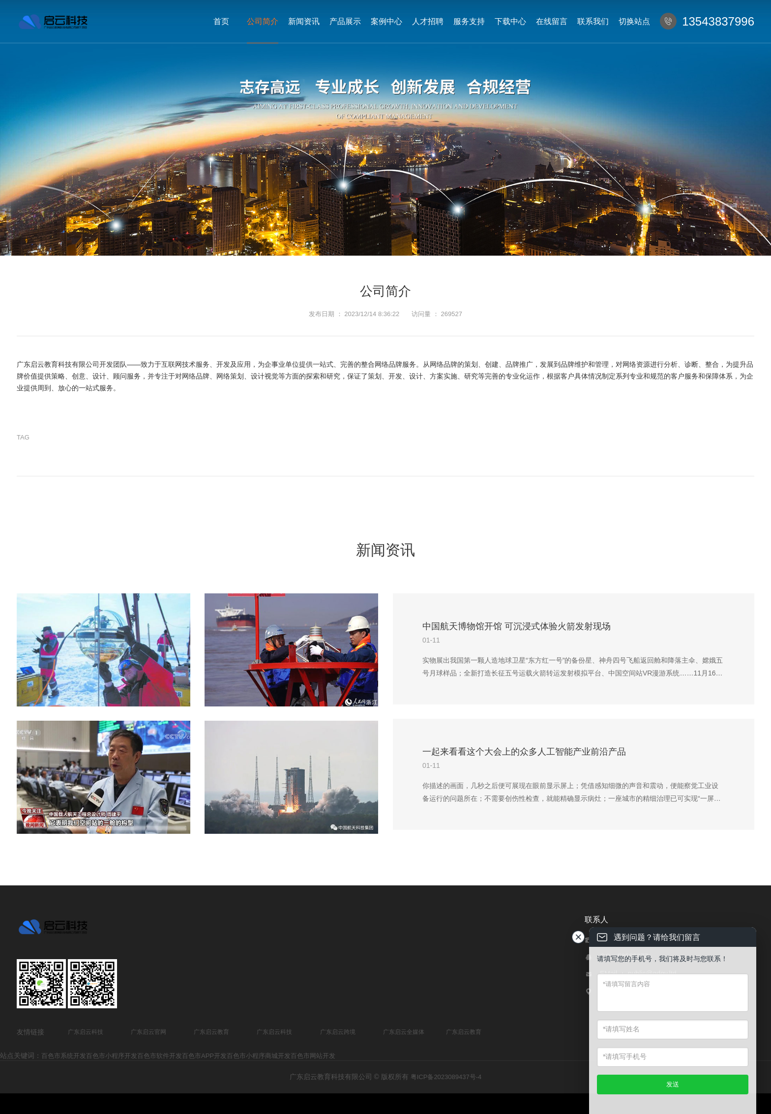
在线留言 (551, 21)
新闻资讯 (304, 21)
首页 (221, 21)
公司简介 (262, 21)
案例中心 (386, 21)
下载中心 (510, 21)
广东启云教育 (211, 1031)
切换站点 (634, 21)
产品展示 (345, 21)
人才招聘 (428, 21)
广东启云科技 (85, 1031)
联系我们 (593, 21)
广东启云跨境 (338, 1031)
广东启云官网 (148, 1031)
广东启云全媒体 (403, 1031)
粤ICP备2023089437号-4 (446, 1077)
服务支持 (469, 21)
